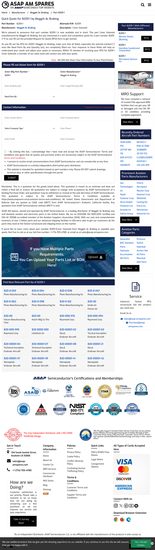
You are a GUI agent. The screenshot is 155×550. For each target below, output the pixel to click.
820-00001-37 (12, 358)
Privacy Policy (74, 452)
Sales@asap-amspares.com (136, 318)
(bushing (123, 39)
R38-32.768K (143, 146)
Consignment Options (97, 465)
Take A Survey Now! (23, 521)
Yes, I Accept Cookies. (141, 544)
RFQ (146, 38)
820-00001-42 (96, 358)
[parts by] (30, 97)
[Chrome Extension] (116, 519)
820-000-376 (67, 315)
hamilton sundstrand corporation (129, 49)
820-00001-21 (95, 344)
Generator (125, 239)
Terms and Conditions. (15, 158)
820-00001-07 (40, 344)
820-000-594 (95, 315)
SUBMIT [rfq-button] (11, 177)
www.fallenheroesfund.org (118, 436)
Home (4, 12)
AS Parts (141, 254)
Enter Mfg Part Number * (17, 71)
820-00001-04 (12, 344)
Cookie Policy (73, 456)
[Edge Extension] (128, 519)
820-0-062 (10, 301)
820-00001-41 (68, 358)
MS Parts (124, 258)
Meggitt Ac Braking (39, 12)
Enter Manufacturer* (71, 71)
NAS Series (48, 480)
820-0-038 (66, 290)
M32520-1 (141, 161)
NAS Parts (142, 262)
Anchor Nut (142, 250)
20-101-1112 (142, 153)
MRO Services (49, 469)
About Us (47, 460)
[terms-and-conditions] (5, 151)
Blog (45, 485)
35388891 (142, 149)
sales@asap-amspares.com (20, 463)
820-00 (92, 301)
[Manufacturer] (86, 76)
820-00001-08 (68, 344)
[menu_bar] (149, 4)
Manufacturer (18, 12)
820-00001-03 (96, 329)
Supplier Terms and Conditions (76, 496)
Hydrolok (141, 246)
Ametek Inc (125, 209)
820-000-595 (11, 329)
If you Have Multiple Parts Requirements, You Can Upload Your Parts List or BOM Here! (52, 257)
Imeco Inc (141, 205)
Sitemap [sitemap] (48, 489)
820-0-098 (38, 301)
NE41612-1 (141, 142)
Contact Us (48, 464)
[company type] (30, 129)
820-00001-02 (68, 329)
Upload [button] (95, 257)
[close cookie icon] (152, 543)
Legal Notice (97, 459)
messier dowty (126, 36)
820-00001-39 (40, 358)
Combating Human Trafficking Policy (76, 470)
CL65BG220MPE (145, 157)
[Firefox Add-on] (122, 519)
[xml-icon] (45, 494)
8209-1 (122, 33)
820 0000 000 (40, 329)
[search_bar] (143, 4)
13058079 (125, 165)
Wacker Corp (143, 190)
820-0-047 (94, 290)
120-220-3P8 (143, 165)
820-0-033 (10, 290)
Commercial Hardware (49, 475)
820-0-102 (65, 301)
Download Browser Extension (130, 513)
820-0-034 (38, 290)
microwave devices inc (128, 60)
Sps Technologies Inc (126, 187)
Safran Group (126, 213)
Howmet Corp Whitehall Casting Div (143, 198)
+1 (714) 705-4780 (22, 470)
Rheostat (141, 258)
